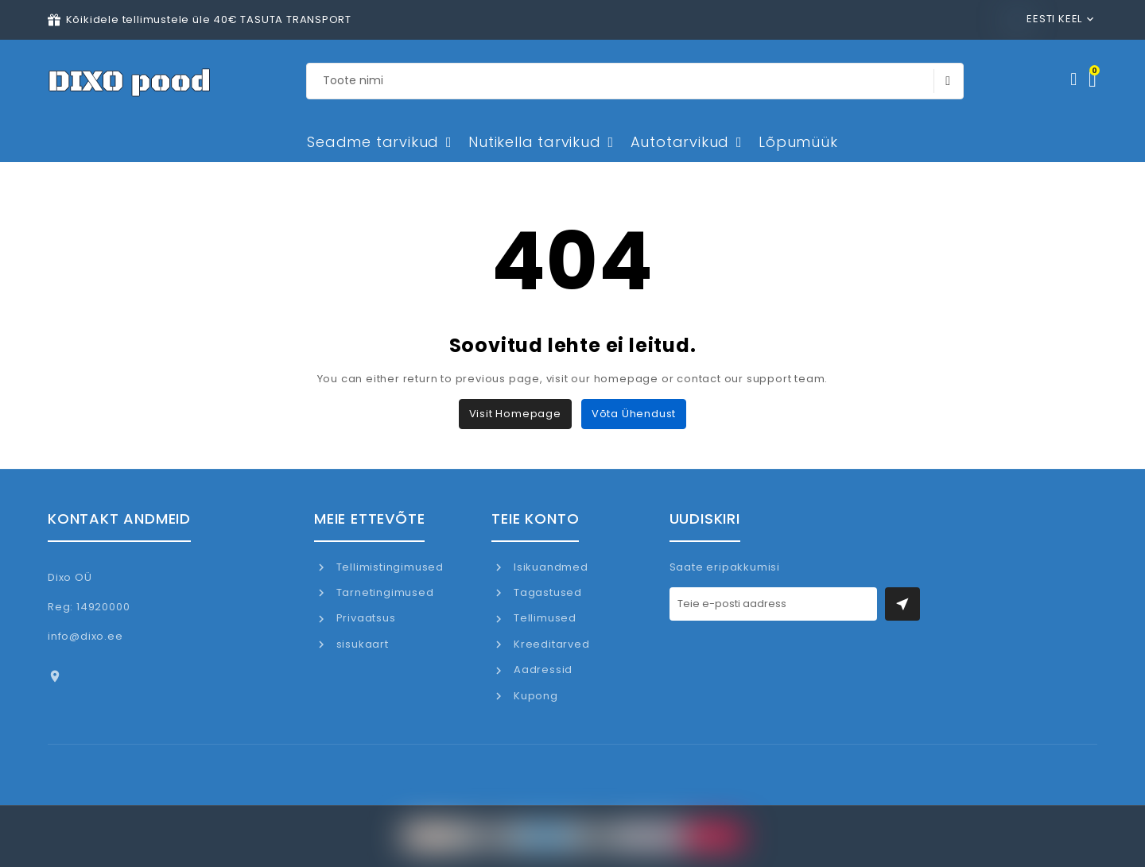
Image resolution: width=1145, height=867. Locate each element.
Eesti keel (1046, 18)
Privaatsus (364, 617)
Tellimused (543, 617)
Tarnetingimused (383, 592)
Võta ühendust (634, 413)
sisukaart (361, 644)
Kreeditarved (549, 644)
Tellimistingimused (388, 567)
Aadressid (541, 669)
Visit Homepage (515, 413)
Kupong (534, 695)
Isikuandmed (549, 567)
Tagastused (546, 592)
